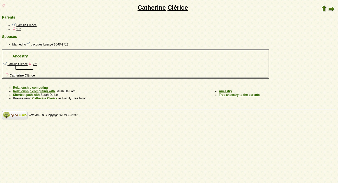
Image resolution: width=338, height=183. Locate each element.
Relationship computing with (34, 91)
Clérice (177, 7)
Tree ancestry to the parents (239, 95)
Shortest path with (26, 95)
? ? (18, 29)
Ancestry (225, 91)
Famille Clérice (26, 25)
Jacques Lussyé (42, 44)
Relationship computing (30, 87)
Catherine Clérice (44, 98)
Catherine (152, 7)
